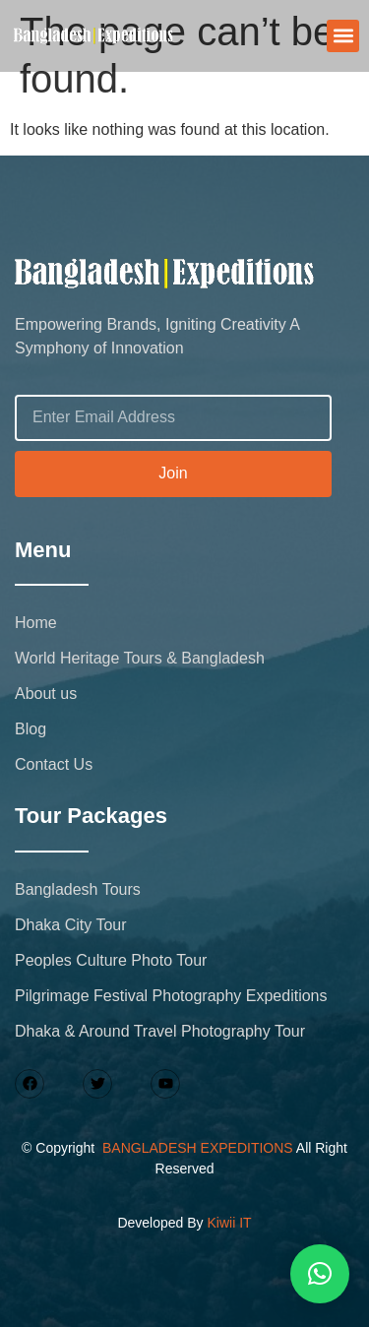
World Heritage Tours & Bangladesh (140, 658)
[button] (343, 36)
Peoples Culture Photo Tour (111, 960)
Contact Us (53, 764)
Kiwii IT (229, 1223)
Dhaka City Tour (71, 924)
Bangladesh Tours (78, 889)
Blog (30, 729)
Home (36, 622)
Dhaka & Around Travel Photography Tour (160, 1031)
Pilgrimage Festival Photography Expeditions (171, 995)
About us (46, 693)
